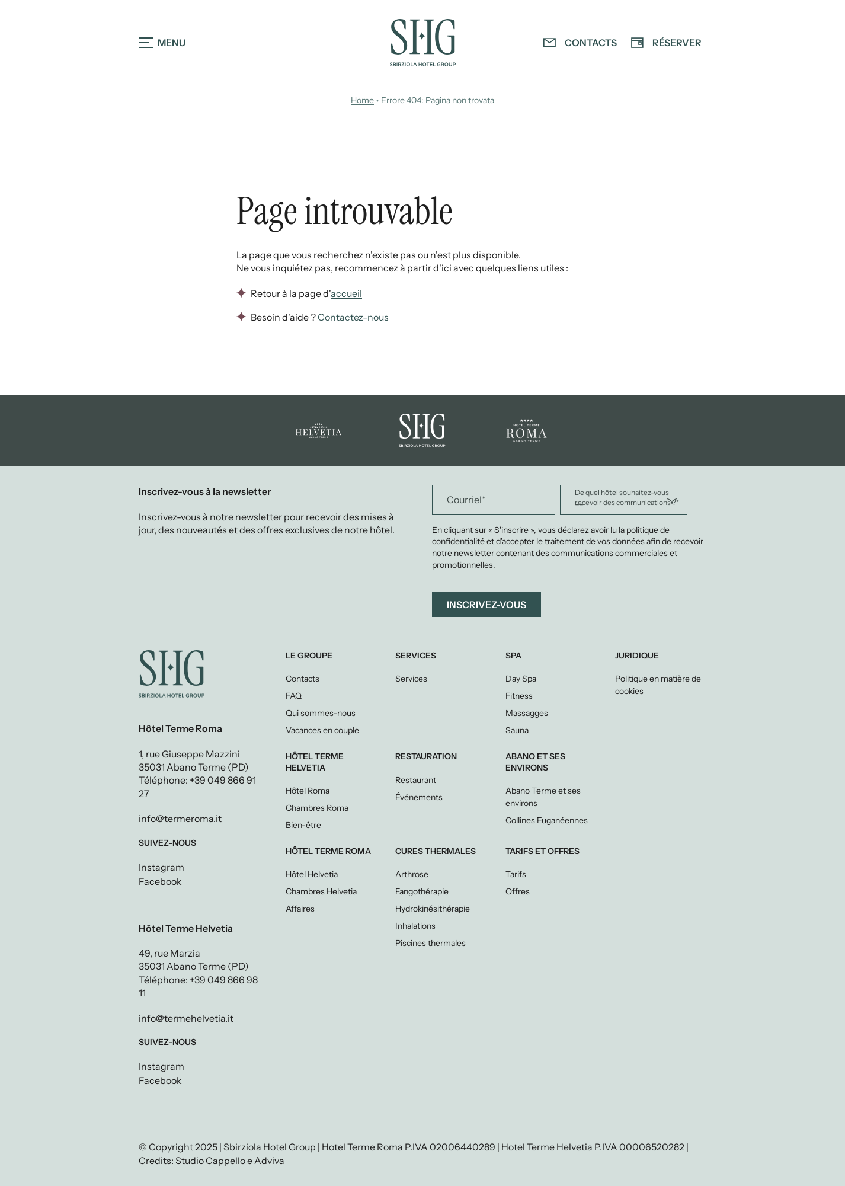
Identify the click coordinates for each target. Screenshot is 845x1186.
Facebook (160, 881)
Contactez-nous (353, 317)
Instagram (161, 867)
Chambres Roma (317, 808)
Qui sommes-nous (321, 713)
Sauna (517, 730)
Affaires (300, 908)
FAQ (294, 695)
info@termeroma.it (180, 818)
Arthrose (411, 874)
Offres (517, 891)
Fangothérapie (422, 891)
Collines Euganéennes (546, 820)
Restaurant (415, 780)
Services (411, 678)
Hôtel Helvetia (312, 874)
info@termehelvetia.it (186, 1018)
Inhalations (415, 925)
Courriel (466, 500)
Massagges (526, 713)
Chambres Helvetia (321, 891)
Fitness (519, 695)
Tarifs (515, 874)
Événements (419, 797)
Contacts (302, 678)
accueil (346, 294)
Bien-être (303, 825)
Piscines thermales (430, 943)
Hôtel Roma (307, 790)
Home (362, 100)
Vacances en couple (322, 730)
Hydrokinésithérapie (432, 908)
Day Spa (520, 678)
